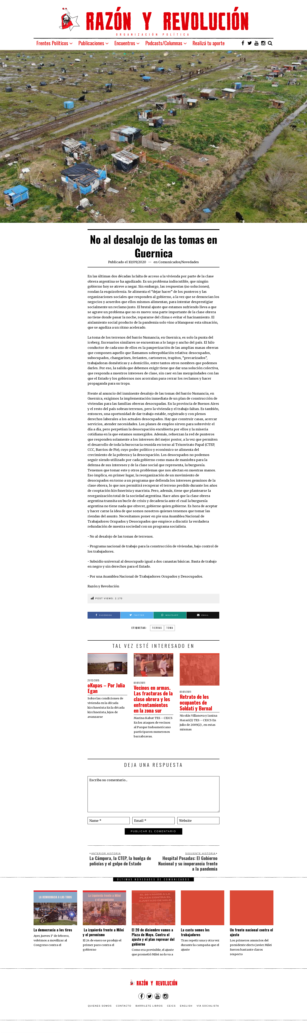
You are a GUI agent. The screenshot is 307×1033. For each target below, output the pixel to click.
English (186, 1011)
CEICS (171, 1011)
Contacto (123, 1011)
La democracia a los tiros (53, 935)
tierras (157, 627)
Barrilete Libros (149, 1011)
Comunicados (169, 262)
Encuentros (124, 43)
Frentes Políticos (52, 43)
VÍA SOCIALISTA (208, 1011)
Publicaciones (91, 43)
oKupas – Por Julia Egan (107, 688)
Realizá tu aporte (208, 43)
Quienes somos (100, 1011)
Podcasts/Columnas (163, 43)
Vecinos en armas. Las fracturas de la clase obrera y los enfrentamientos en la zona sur (153, 702)
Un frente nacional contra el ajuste (251, 938)
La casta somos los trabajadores (195, 938)
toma (169, 627)
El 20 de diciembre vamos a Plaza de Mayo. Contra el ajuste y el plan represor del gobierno (153, 942)
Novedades (190, 262)
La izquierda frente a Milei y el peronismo (103, 938)
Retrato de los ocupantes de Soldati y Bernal (197, 702)
